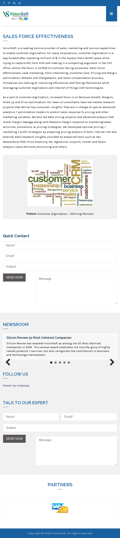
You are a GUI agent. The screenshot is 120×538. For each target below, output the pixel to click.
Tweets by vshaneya (16, 385)
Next (110, 362)
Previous (9, 362)
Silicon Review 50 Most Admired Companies (39, 338)
